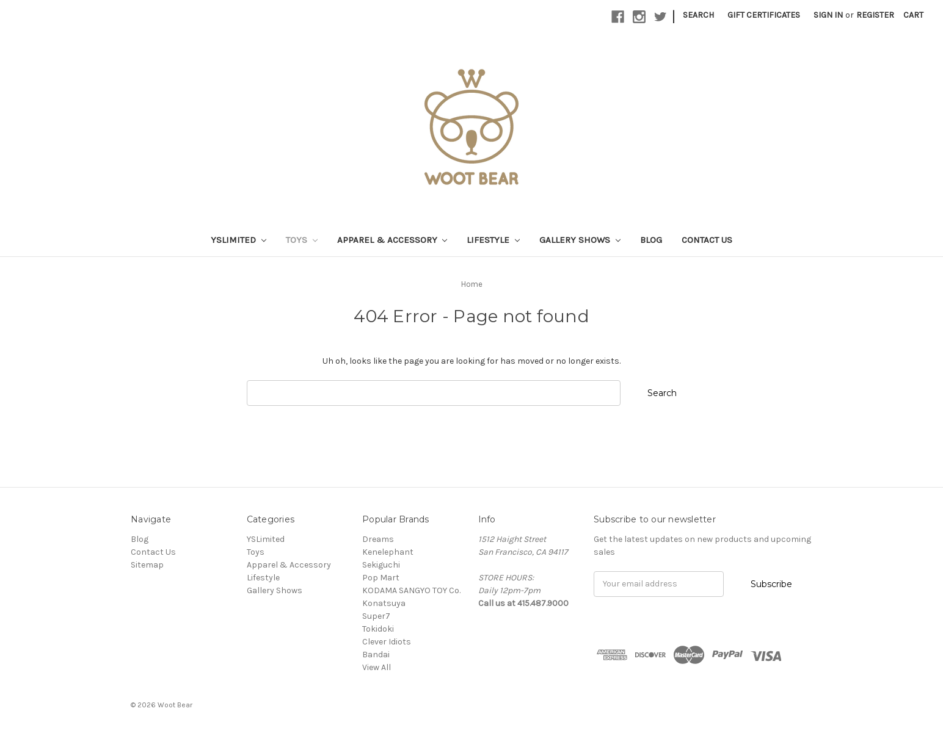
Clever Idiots (386, 642)
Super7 (376, 616)
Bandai (376, 654)
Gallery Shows (580, 239)
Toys (302, 239)
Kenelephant (387, 552)
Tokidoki (378, 629)
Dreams (378, 539)
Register (875, 15)
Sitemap (147, 565)
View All (376, 667)
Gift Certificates (763, 15)
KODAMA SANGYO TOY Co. (411, 590)
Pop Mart (380, 577)
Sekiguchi (381, 565)
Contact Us (707, 239)
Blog (651, 239)
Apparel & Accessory (392, 239)
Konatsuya (384, 603)
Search (698, 15)
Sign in (828, 15)
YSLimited (238, 239)
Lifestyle (493, 239)
